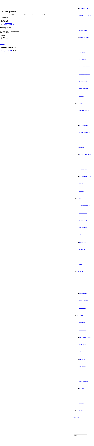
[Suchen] (80, 435)
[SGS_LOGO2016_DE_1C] (37, 87)
